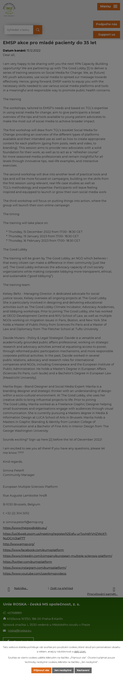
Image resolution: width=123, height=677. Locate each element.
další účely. (80, 651)
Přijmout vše (41, 670)
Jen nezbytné (63, 670)
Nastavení (83, 670)
